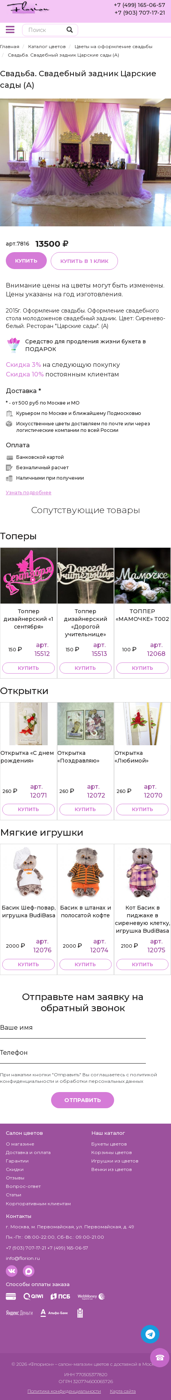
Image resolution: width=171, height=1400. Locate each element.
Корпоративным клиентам (38, 1203)
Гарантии (17, 1161)
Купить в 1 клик (84, 261)
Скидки (15, 1169)
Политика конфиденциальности (64, 1391)
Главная (9, 46)
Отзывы (15, 1178)
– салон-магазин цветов (82, 1364)
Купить (26, 261)
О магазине (20, 1144)
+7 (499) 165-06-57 (139, 5)
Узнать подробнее (28, 492)
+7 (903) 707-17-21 (140, 12)
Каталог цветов (47, 46)
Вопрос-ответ (23, 1186)
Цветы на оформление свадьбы (113, 46)
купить (28, 668)
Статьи (13, 1195)
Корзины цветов (111, 1152)
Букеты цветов (109, 1144)
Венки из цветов (111, 1169)
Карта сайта (123, 1391)
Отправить (82, 1100)
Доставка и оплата (28, 1152)
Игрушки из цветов (115, 1161)
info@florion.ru (23, 1258)
